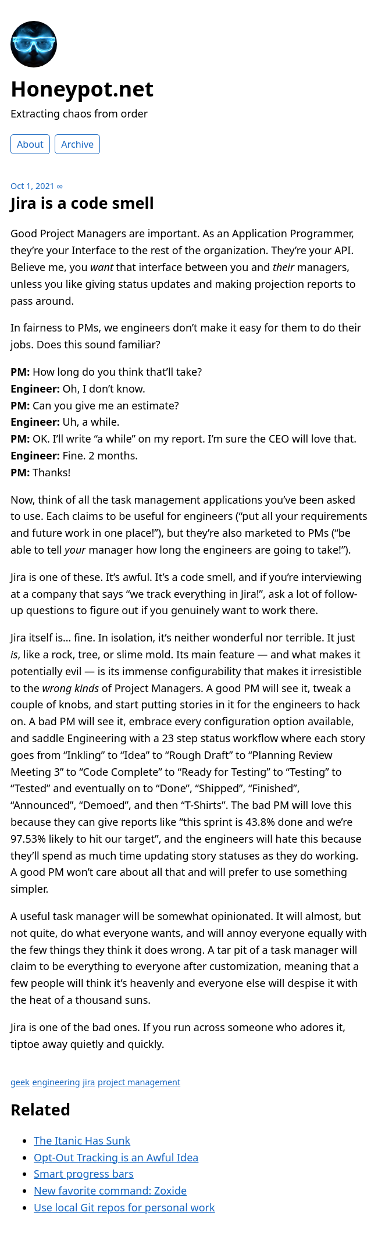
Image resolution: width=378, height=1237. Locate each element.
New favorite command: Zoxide (110, 1190)
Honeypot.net (82, 88)
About (30, 144)
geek (20, 1082)
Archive (77, 144)
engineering (56, 1082)
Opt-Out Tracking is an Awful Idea (116, 1157)
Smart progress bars (84, 1174)
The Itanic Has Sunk (82, 1140)
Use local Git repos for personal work (124, 1207)
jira (89, 1082)
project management (139, 1082)
